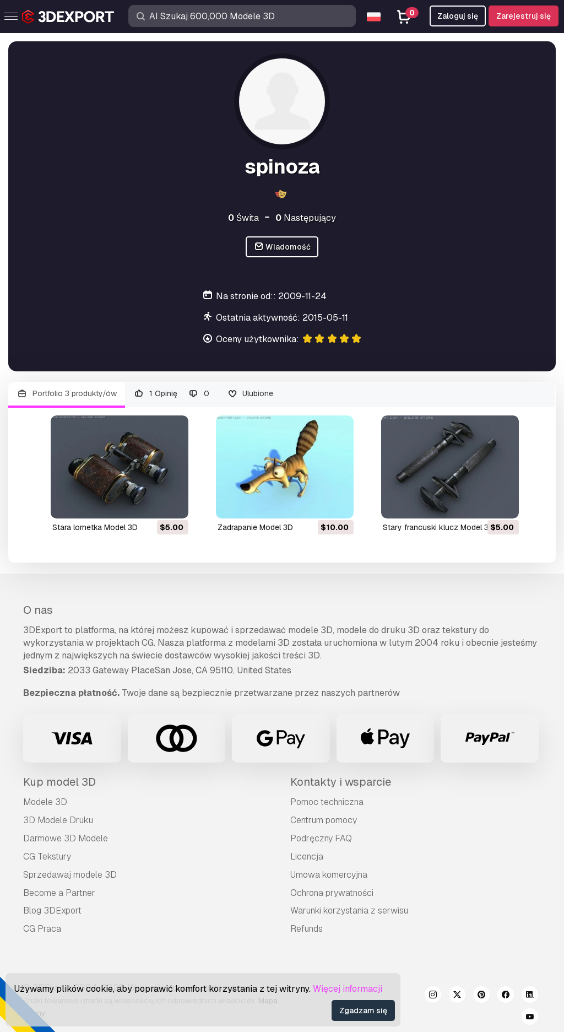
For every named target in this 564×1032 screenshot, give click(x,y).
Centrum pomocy (323, 820)
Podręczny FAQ (321, 838)
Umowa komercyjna (328, 874)
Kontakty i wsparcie (340, 782)
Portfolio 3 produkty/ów (67, 393)
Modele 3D (45, 802)
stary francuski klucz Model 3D (438, 527)
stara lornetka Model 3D (95, 527)
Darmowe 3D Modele (65, 838)
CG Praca (42, 928)
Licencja (306, 856)
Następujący (305, 218)
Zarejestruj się (523, 16)
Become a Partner (59, 893)
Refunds (306, 928)
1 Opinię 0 (171, 393)
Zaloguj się (457, 16)
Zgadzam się (363, 1010)
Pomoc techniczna (327, 802)
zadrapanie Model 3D (255, 527)
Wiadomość (282, 247)
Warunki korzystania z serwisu (349, 910)
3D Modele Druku (58, 820)
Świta (243, 218)
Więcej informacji (347, 989)
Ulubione (250, 393)
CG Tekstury (47, 856)
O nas (38, 610)
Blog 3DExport (52, 910)
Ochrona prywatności (331, 893)
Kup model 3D (59, 782)
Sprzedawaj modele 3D (70, 874)
